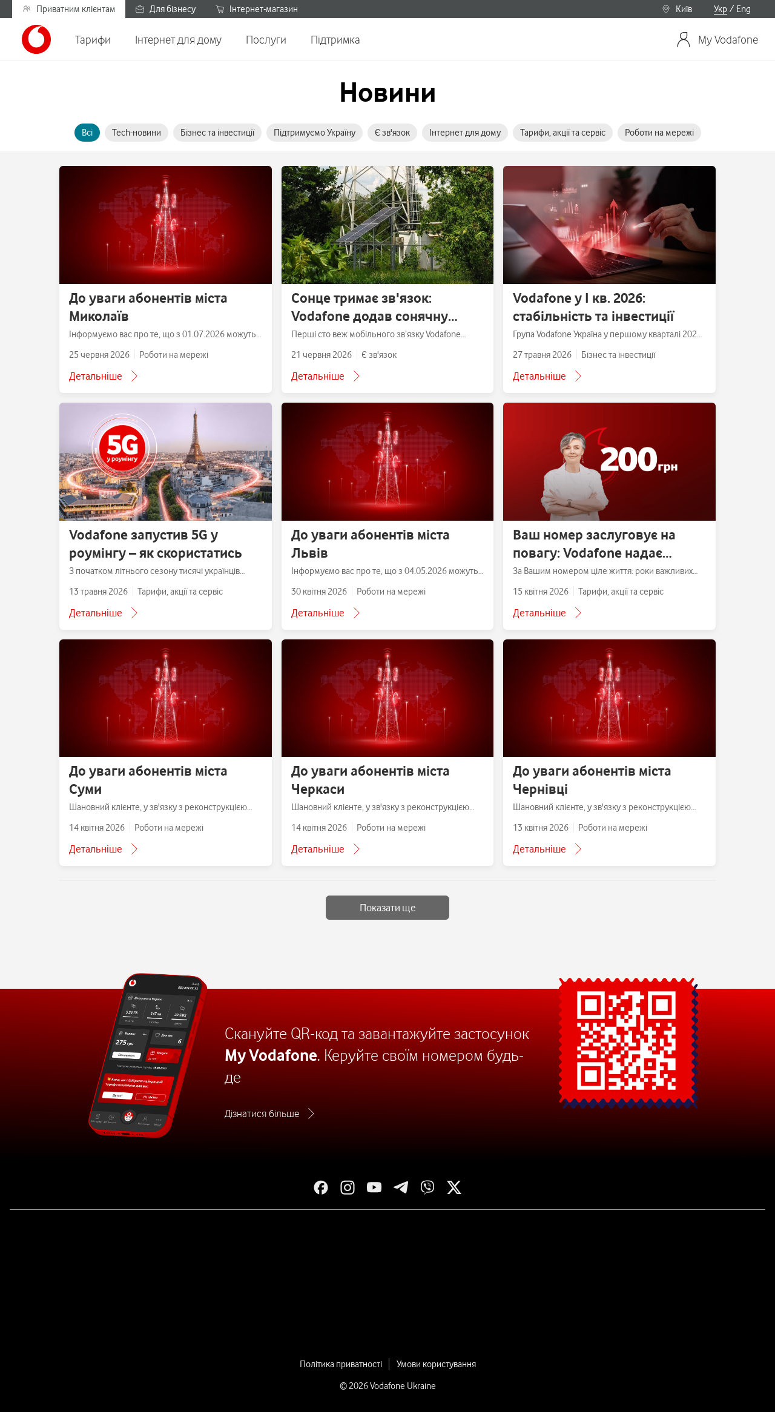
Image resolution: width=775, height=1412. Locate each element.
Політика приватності (341, 1364)
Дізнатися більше (262, 1113)
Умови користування (436, 1364)
